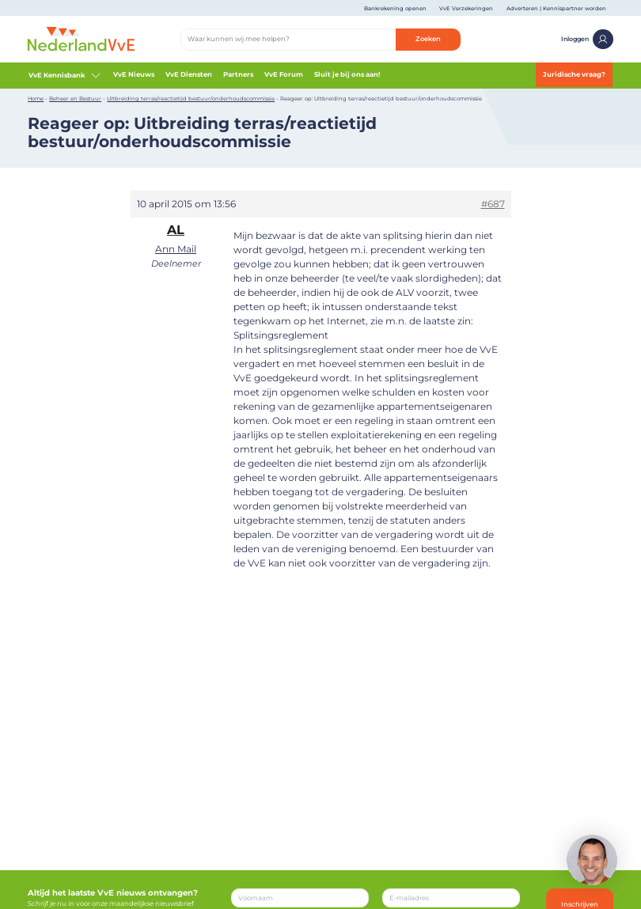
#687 (493, 204)
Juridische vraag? (574, 74)
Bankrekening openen (395, 8)
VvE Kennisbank (65, 75)
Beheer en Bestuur (75, 98)
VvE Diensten (188, 74)
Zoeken (428, 39)
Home (36, 98)
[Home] (81, 39)
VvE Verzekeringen (466, 8)
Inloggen (587, 39)
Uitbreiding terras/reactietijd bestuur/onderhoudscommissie (191, 98)
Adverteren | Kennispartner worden (556, 8)
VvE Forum (283, 74)
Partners (238, 74)
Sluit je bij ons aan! (347, 74)
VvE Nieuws (133, 74)
